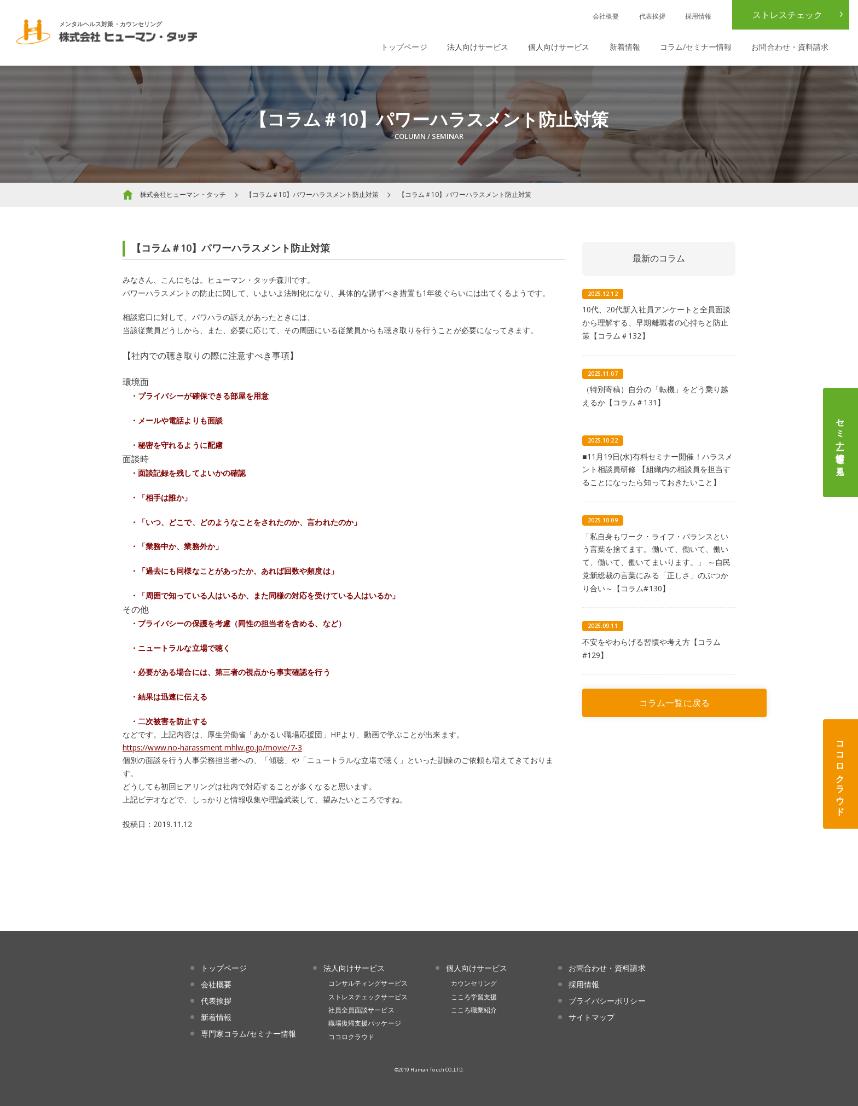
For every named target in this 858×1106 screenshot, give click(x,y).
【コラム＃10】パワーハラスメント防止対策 (312, 194)
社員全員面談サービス (361, 1010)
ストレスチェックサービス (368, 997)
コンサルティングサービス (368, 983)
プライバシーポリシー (607, 1001)
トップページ (404, 47)
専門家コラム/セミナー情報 (248, 1033)
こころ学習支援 (474, 997)
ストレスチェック (787, 15)
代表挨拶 (652, 16)
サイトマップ (591, 1017)
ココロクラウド (840, 774)
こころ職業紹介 (474, 1010)
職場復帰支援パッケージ (364, 1023)
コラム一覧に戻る (674, 703)
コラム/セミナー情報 (696, 47)
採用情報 (698, 16)
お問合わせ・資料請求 (789, 47)
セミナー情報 (840, 442)
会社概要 (606, 16)
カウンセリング (474, 983)
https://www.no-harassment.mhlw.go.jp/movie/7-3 (212, 747)
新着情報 (625, 47)
